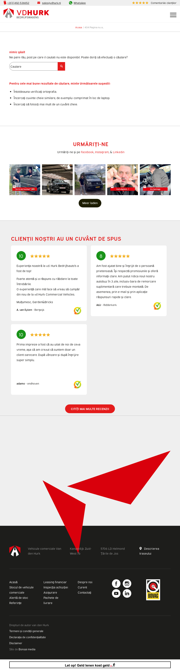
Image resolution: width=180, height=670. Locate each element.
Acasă (13, 582)
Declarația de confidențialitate (27, 637)
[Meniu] (171, 14)
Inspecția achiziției (56, 587)
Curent (82, 587)
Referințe (15, 603)
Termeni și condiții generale (26, 631)
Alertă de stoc (18, 597)
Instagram (102, 152)
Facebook (87, 152)
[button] (24, 179)
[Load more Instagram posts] (90, 203)
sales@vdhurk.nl (51, 2)
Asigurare (50, 592)
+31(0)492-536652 (18, 2)
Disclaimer (15, 643)
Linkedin (118, 152)
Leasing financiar (55, 582)
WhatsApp (80, 2)
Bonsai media (27, 649)
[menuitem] (153, 3)
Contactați (84, 592)
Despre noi (85, 582)
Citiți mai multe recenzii (90, 409)
